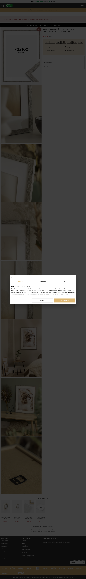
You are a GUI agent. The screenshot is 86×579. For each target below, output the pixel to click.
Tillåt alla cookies (64, 300)
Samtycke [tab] (20, 281)
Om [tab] (65, 281)
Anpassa (43, 300)
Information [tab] (43, 281)
